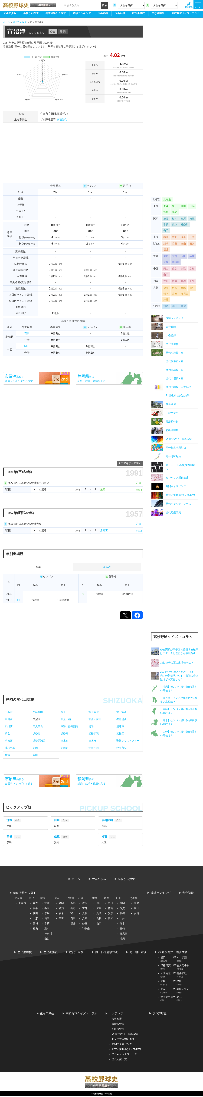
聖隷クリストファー (127, 740)
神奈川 (184, 225)
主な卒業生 (158, 14)
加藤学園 (38, 712)
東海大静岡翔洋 (69, 726)
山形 (192, 207)
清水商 (64, 740)
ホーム (76, 880)
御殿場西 (121, 719)
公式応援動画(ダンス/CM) (126, 1050)
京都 (174, 257)
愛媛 (183, 282)
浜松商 (64, 733)
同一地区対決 (138, 953)
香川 (165, 282)
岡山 (27, 346)
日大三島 (38, 726)
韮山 (35, 755)
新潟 (165, 244)
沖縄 (165, 300)
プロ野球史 (159, 1014)
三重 (192, 238)
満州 (174, 307)
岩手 (174, 207)
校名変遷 (117, 1019)
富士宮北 (93, 712)
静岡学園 (93, 747)
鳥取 (183, 269)
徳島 (174, 282)
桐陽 (91, 726)
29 (18, 600)
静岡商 (64, 747)
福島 (174, 213)
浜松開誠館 (39, 740)
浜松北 (36, 733)
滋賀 (165, 257)
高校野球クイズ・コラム (186, 14)
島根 (192, 269)
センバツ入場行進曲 (123, 1040)
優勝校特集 (118, 1024)
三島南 (9, 712)
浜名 (7, 733)
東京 (174, 225)
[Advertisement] (73, 160)
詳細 (138, 482)
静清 (7, 755)
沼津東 (120, 726)
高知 (192, 282)
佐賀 (174, 288)
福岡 (165, 288)
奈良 (165, 263)
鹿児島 (184, 294)
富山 (183, 244)
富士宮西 (121, 712)
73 (82, 594)
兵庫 (192, 257)
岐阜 (183, 238)
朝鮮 (165, 307)
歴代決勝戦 (50, 953)
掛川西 (9, 726)
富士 (63, 712)
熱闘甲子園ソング (122, 1045)
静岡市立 (121, 747)
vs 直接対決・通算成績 (172, 953)
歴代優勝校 (138, 14)
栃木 (174, 219)
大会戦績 (103, 14)
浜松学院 (93, 733)
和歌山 (176, 263)
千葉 (165, 225)
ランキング (82, 14)
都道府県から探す (56, 14)
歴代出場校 (76, 953)
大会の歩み (9, 14)
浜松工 (120, 733)
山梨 (165, 231)
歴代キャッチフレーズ (124, 1055)
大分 (192, 288)
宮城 (165, 213)
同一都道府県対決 (106, 953)
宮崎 (174, 294)
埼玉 (192, 219)
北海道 (167, 200)
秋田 (183, 207)
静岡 (35, 747)
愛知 (174, 238)
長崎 (183, 288)
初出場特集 (118, 1029)
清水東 (92, 740)
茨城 (165, 219)
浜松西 (9, 740)
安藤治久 (62, 119)
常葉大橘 (66, 719)
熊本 (165, 294)
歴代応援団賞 (119, 1060)
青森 (165, 207)
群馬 (183, 219)
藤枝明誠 (10, 747)
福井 (165, 250)
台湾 (183, 307)
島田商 (9, 719)
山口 (165, 275)
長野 (174, 244)
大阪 (183, 257)
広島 (174, 269)
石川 (27, 333)
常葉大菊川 (94, 719)
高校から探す (31, 14)
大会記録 (120, 14)
